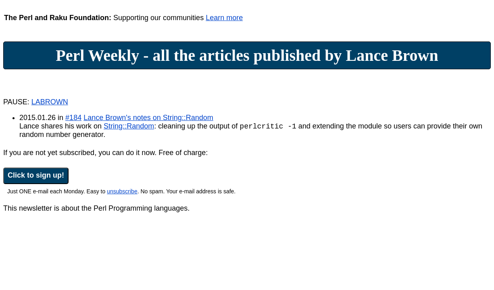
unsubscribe (122, 192)
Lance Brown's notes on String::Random (148, 118)
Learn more (224, 18)
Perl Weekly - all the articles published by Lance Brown (247, 55)
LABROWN (49, 102)
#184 (73, 118)
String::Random (129, 127)
